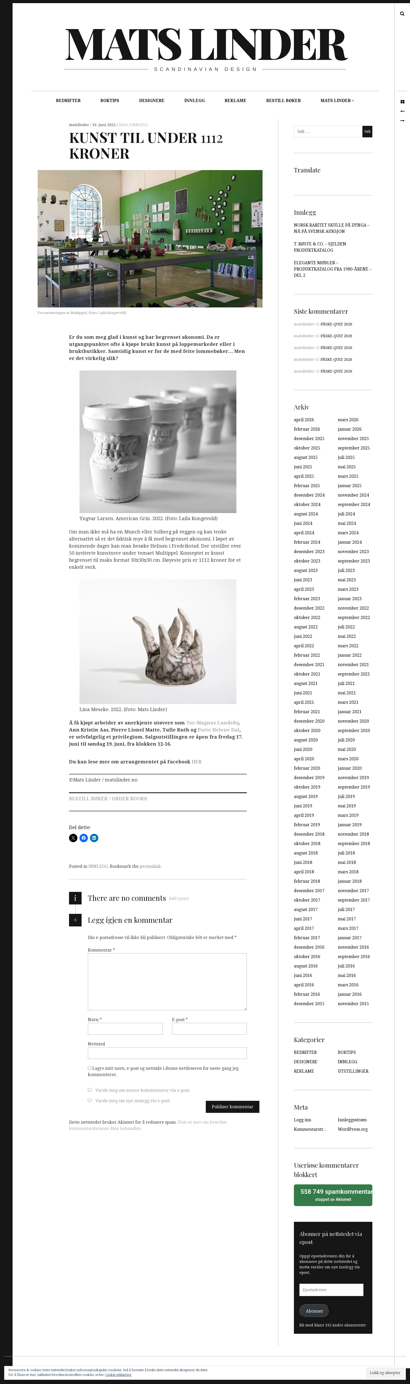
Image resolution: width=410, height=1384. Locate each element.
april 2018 (304, 871)
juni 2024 (303, 523)
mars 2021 (348, 702)
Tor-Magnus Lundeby (212, 722)
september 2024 (354, 504)
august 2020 (306, 740)
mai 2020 (347, 749)
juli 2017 (346, 909)
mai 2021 (347, 692)
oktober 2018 (307, 843)
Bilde (124, 125)
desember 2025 (309, 438)
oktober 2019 (307, 787)
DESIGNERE (151, 100)
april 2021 (304, 702)
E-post (180, 1019)
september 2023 (354, 561)
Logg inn (302, 1119)
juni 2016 (303, 975)
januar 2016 (350, 994)
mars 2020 (348, 758)
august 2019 (306, 796)
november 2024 (353, 495)
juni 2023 (303, 579)
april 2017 (304, 928)
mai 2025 (347, 466)
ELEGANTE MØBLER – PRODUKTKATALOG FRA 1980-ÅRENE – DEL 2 (333, 269)
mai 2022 (347, 636)
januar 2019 (350, 824)
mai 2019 (347, 805)
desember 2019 (309, 777)
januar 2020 (350, 768)
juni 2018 (303, 862)
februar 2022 (307, 655)
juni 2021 (303, 692)
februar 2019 (307, 824)
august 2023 (306, 570)
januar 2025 (350, 485)
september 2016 (354, 956)
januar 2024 (350, 542)
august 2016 (306, 966)
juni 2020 (303, 749)
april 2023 (304, 589)
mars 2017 (348, 928)
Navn (95, 1019)
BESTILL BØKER (283, 100)
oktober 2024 (307, 504)
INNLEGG (194, 100)
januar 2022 (350, 655)
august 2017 (306, 909)
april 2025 (304, 476)
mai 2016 (347, 975)
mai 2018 (347, 862)
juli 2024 (346, 513)
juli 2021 (346, 683)
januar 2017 (350, 937)
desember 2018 (309, 834)
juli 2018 (346, 853)
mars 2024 (348, 532)
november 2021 (353, 664)
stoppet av (334, 1195)
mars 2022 (348, 645)
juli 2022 (346, 627)
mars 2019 (348, 815)
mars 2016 (348, 984)
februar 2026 (307, 429)
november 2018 (353, 834)
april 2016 (304, 984)
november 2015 (353, 1003)
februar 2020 (307, 768)
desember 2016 (309, 947)
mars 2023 (348, 589)
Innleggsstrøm (352, 1119)
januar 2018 (350, 881)
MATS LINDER (336, 100)
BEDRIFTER (68, 100)
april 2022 (304, 645)
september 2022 (354, 617)
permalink (150, 866)
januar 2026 (350, 429)
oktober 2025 (307, 448)
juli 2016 (346, 966)
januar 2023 (350, 598)
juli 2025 (346, 457)
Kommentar (101, 950)
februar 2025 (307, 485)
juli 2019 (346, 796)
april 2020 (304, 758)
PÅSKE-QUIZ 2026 (336, 324)
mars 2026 (348, 419)
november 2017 (353, 890)
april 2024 (304, 532)
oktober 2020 (307, 730)
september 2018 (354, 843)
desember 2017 (309, 890)
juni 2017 (303, 918)
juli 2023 (346, 570)
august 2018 (306, 853)
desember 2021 (309, 664)
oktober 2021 (307, 674)
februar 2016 (307, 994)
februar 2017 (307, 937)
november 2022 (353, 608)
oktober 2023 (307, 561)
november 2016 (353, 947)
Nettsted (96, 1044)
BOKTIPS (109, 100)
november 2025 (353, 438)
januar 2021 (350, 711)
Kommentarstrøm (312, 1129)
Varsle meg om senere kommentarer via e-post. (142, 1090)
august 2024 (306, 513)
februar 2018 (307, 881)
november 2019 (353, 777)
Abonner (314, 1311)
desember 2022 (309, 608)
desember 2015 (309, 1003)
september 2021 (354, 674)
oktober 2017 (307, 900)
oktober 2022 (307, 617)
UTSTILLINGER (353, 1071)
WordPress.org (353, 1129)
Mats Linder (204, 42)
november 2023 (353, 551)
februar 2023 (307, 598)
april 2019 (304, 815)
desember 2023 (309, 551)
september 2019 (354, 787)
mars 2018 (348, 871)
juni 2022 (303, 636)
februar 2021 (307, 711)
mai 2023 (347, 579)
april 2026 (304, 419)
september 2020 (354, 730)
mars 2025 (348, 476)
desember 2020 (309, 721)
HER (197, 761)
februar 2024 (307, 542)
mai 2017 (347, 918)
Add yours (179, 898)
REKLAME (235, 100)
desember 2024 (309, 495)
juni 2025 (303, 466)
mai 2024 (347, 523)
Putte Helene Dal (219, 730)
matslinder (79, 125)
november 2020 (353, 721)
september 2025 (354, 448)
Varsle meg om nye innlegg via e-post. (133, 1100)
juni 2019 (303, 805)
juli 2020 (346, 740)
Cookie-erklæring (118, 1375)
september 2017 (354, 900)
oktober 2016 (307, 956)
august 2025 (306, 457)
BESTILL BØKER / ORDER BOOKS (108, 798)
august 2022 (306, 627)
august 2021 (306, 683)
